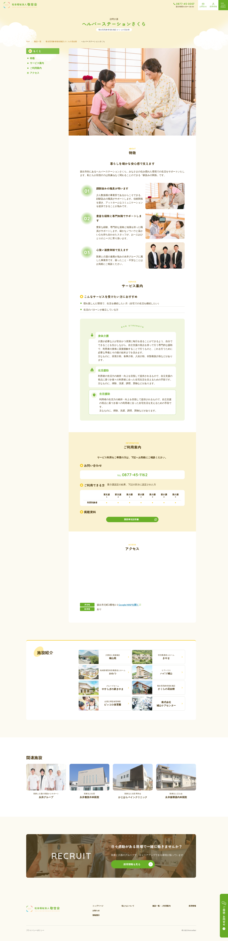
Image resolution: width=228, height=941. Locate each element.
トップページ (97, 906)
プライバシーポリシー (35, 930)
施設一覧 (37, 41)
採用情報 (213, 6)
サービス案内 (37, 63)
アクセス (34, 72)
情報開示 (96, 915)
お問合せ (203, 6)
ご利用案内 (36, 68)
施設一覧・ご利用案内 (161, 906)
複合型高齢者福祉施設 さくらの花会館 (61, 41)
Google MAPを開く (128, 604)
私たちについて (128, 906)
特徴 (32, 58)
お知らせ (96, 910)
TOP (28, 41)
